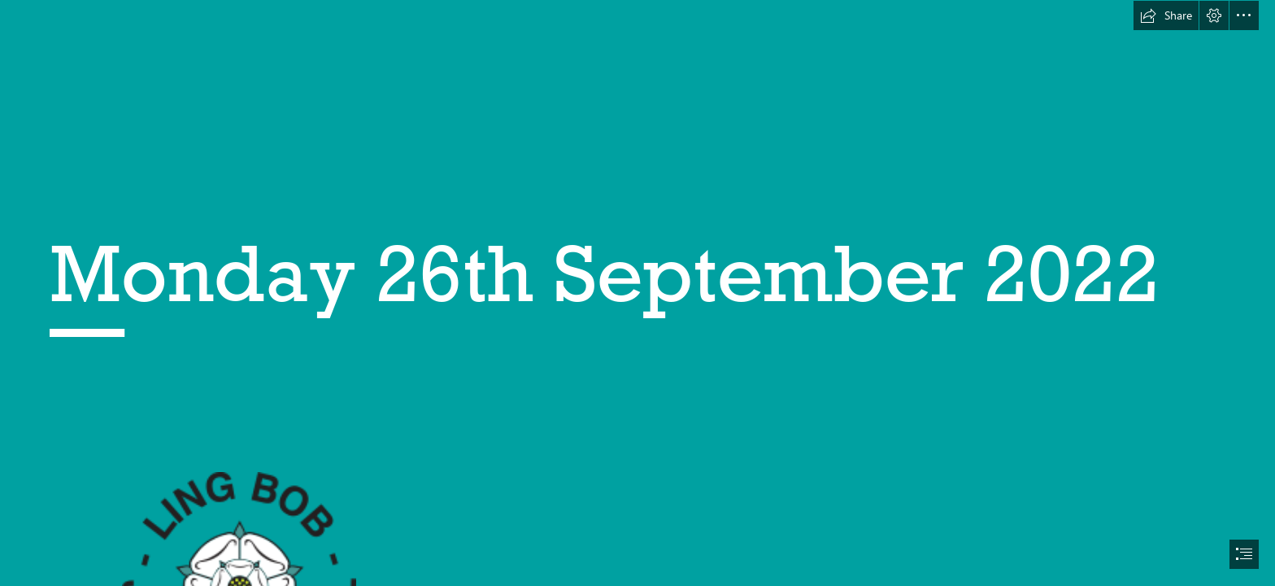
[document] (637, 293)
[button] (1166, 15)
